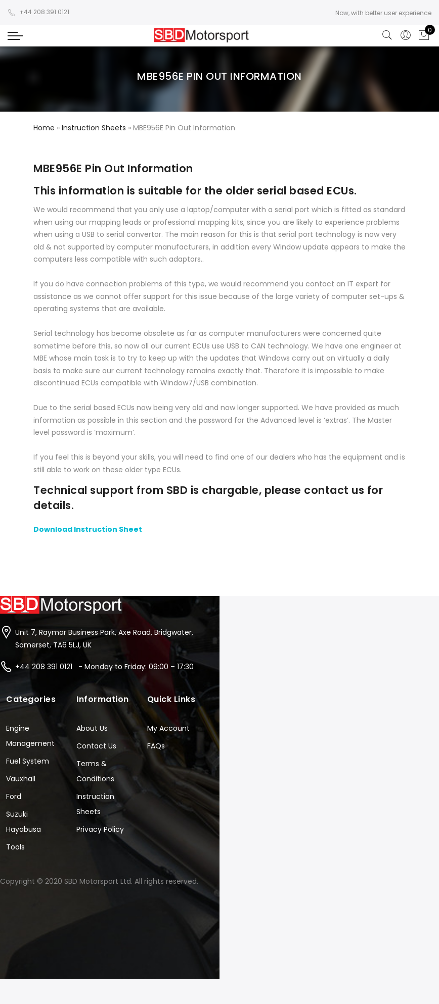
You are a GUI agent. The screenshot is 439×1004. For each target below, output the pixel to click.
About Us (92, 728)
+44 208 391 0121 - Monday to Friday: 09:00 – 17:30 (104, 667)
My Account (168, 728)
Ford (13, 796)
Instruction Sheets (94, 128)
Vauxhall (20, 779)
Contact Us (96, 746)
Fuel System (27, 761)
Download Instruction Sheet (87, 529)
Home (44, 128)
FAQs (156, 746)
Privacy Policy (100, 829)
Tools (15, 847)
